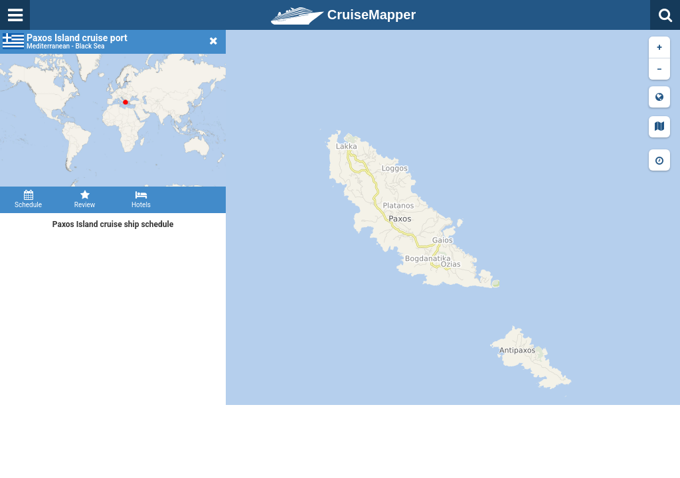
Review (84, 199)
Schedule (28, 199)
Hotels (141, 199)
